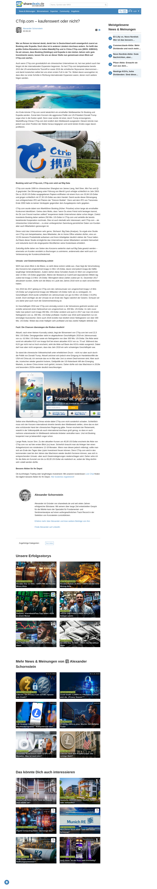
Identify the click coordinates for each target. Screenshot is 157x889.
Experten (54, 11)
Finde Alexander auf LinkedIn (47, 527)
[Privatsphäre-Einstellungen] (6, 882)
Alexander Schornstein (33, 28)
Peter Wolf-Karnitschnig (42, 810)
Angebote (75, 11)
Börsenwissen (43, 11)
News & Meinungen (27, 11)
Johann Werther (89, 593)
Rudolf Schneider (88, 780)
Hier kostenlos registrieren (62, 477)
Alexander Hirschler (44, 564)
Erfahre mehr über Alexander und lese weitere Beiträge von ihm (62, 521)
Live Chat (90, 474)
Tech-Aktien (49, 543)
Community (64, 11)
